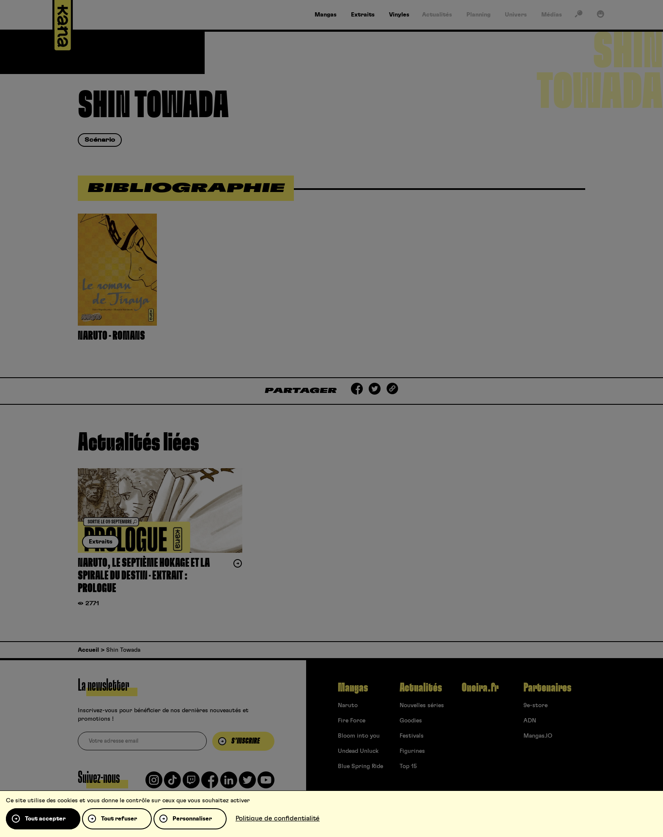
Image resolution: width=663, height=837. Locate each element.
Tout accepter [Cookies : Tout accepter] (45, 819)
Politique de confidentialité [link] (278, 818)
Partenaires (547, 687)
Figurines (412, 751)
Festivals (412, 736)
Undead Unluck (358, 751)
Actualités (421, 687)
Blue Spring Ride (360, 766)
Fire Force (351, 721)
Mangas (353, 687)
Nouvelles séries (422, 705)
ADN (529, 721)
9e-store (535, 705)
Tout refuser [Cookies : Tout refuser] (119, 819)
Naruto (348, 705)
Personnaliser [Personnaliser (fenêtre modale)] (192, 819)
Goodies (411, 721)
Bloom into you (359, 736)
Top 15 (408, 766)
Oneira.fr (480, 687)
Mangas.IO (537, 736)
